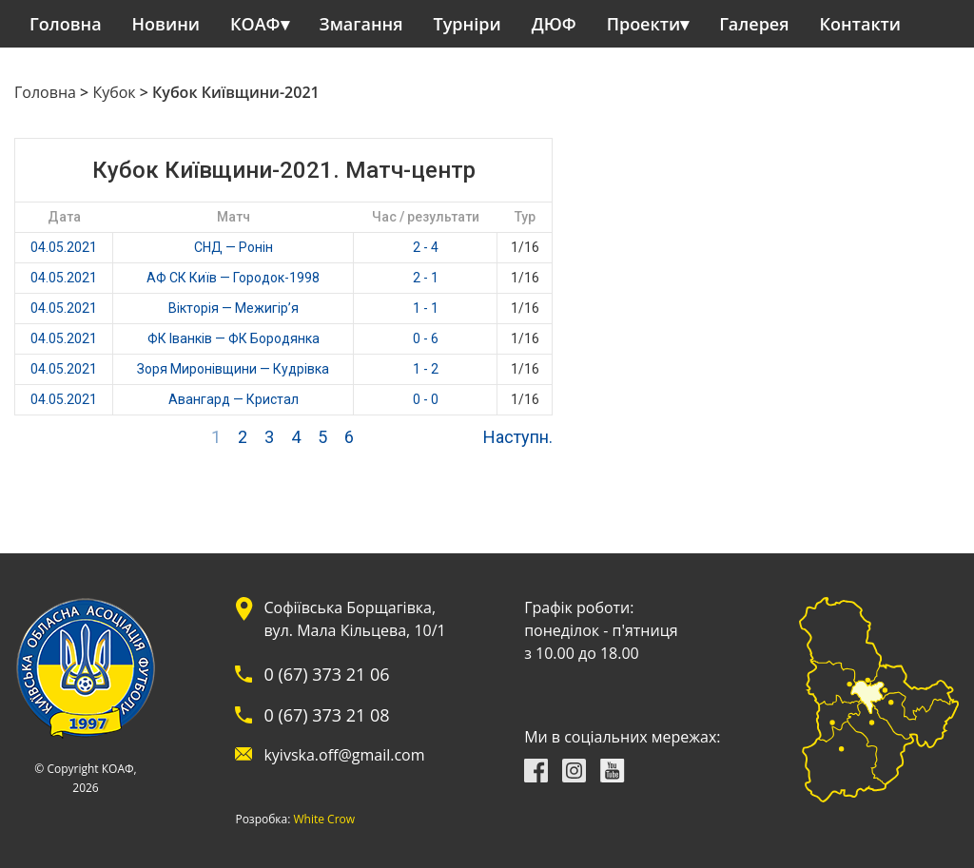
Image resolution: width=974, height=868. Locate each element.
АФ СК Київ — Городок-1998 (233, 277)
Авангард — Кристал (233, 399)
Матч (233, 216)
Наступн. (518, 437)
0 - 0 (425, 399)
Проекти (643, 23)
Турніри (467, 23)
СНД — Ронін (233, 247)
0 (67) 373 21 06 (326, 674)
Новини (166, 23)
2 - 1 (425, 277)
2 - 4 (425, 247)
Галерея (754, 23)
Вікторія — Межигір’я (233, 308)
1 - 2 (425, 368)
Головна (65, 23)
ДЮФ (554, 23)
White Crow (325, 819)
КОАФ (255, 23)
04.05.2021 (63, 247)
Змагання (361, 23)
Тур (525, 216)
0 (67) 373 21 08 (326, 714)
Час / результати (425, 216)
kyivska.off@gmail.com (343, 754)
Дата (64, 216)
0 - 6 (425, 338)
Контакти (861, 23)
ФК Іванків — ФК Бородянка (233, 338)
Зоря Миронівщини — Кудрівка (233, 368)
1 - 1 (425, 308)
